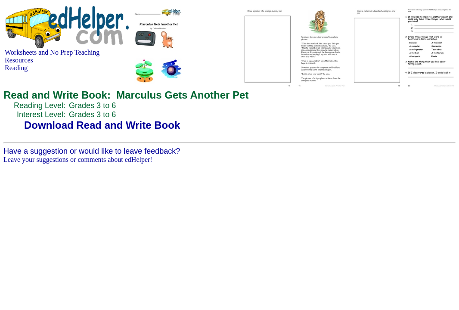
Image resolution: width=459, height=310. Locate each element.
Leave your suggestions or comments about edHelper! (77, 159)
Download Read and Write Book (102, 125)
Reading (16, 67)
